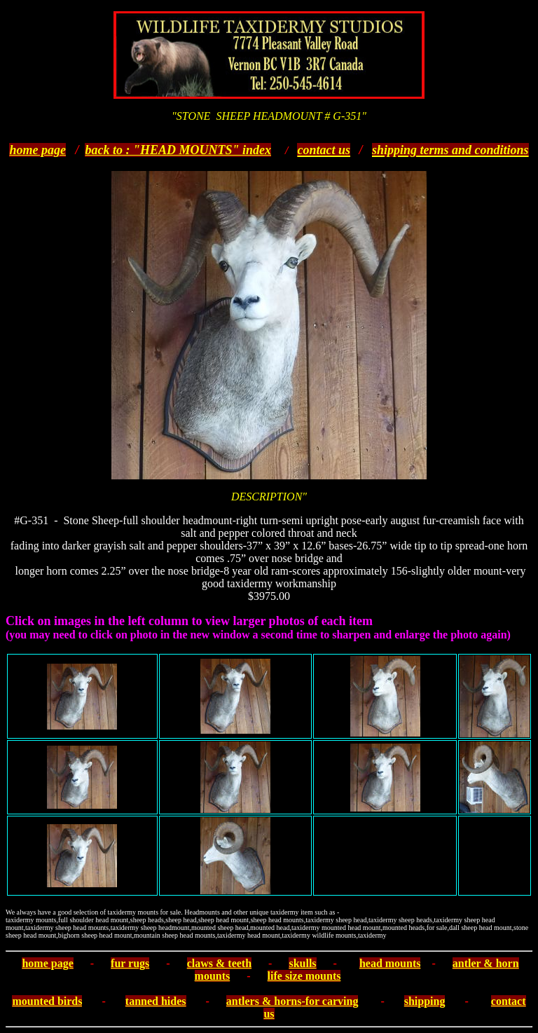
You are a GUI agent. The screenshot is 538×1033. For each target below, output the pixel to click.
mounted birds (47, 1001)
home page (37, 150)
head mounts (390, 963)
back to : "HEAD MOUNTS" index (178, 150)
